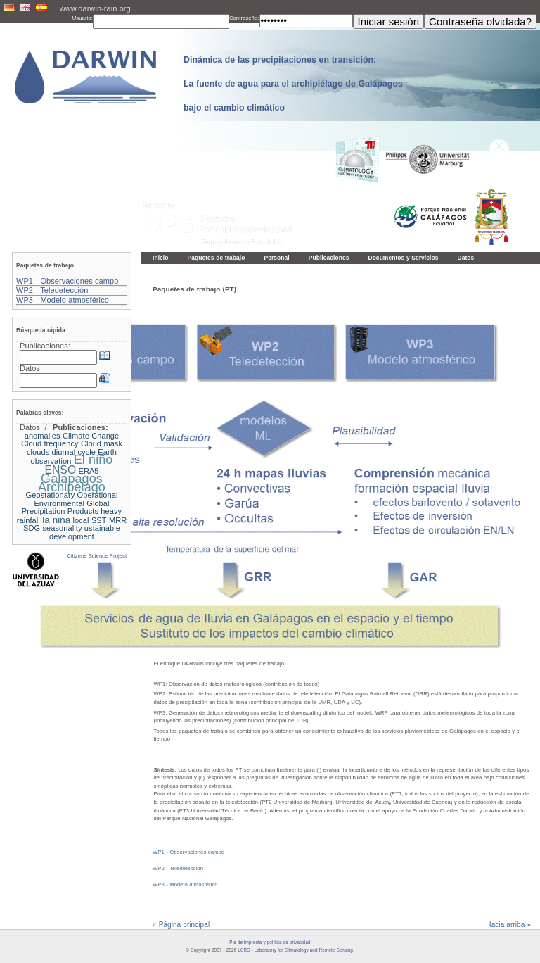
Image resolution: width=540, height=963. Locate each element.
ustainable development (84, 532)
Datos (465, 257)
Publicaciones (329, 257)
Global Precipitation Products (66, 507)
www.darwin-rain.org (95, 8)
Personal (276, 257)
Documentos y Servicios (403, 257)
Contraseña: (244, 18)
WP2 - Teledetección (178, 868)
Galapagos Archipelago (71, 483)
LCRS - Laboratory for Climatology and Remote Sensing (295, 950)
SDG (31, 528)
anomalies (42, 436)
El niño (93, 460)
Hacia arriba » (508, 925)
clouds (38, 452)
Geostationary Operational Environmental (72, 499)
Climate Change (91, 436)
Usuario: (82, 18)
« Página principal (181, 925)
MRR (118, 520)
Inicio (161, 257)
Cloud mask (101, 443)
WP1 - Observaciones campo (188, 852)
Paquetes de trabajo (216, 257)
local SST (90, 520)
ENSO (60, 470)
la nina (56, 520)
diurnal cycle (74, 452)
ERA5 (88, 471)
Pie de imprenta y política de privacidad (269, 942)
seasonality (62, 528)
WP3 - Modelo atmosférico (185, 884)
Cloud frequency (50, 443)
